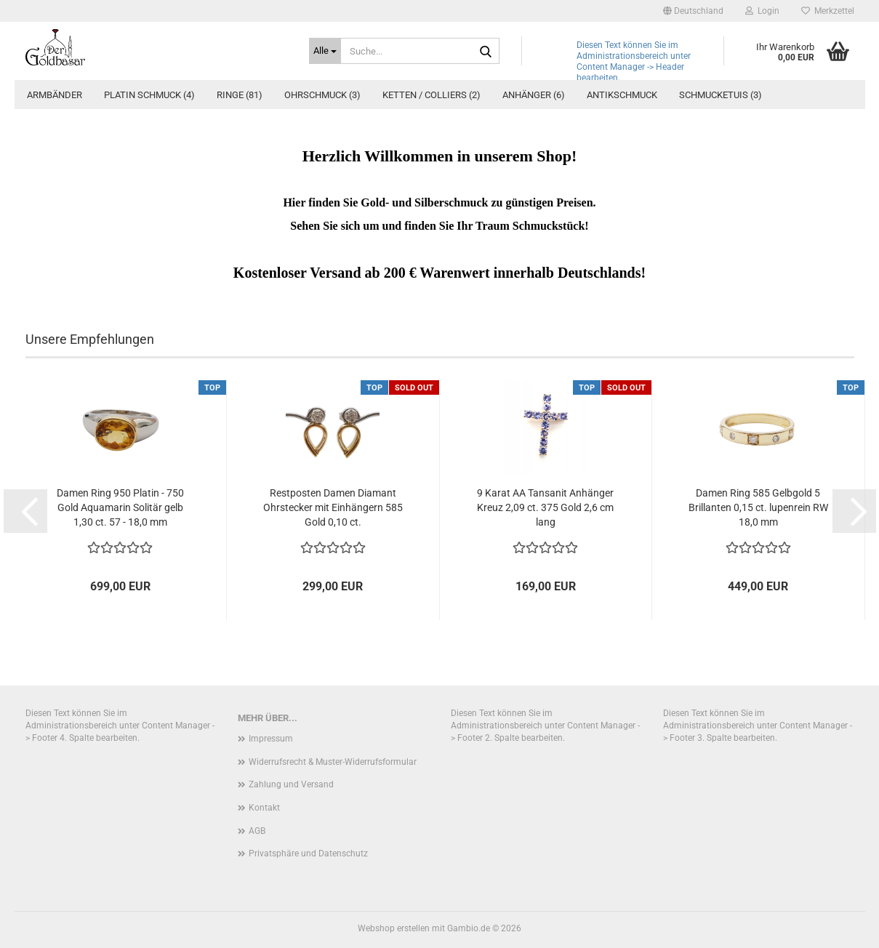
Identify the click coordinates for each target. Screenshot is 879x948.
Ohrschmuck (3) (322, 94)
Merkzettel (827, 11)
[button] (693, 11)
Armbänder (54, 94)
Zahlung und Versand (291, 784)
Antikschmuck (622, 94)
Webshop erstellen (394, 928)
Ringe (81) (239, 94)
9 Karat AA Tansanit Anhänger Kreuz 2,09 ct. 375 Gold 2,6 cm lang (545, 507)
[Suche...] (325, 51)
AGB (257, 831)
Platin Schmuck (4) (149, 94)
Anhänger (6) (533, 94)
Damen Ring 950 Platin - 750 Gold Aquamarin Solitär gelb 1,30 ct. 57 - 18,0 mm (120, 507)
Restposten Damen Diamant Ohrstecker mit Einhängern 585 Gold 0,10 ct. (333, 507)
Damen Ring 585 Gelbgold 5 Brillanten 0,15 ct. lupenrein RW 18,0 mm (758, 507)
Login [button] (762, 11)
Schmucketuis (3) (720, 94)
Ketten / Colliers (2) (431, 94)
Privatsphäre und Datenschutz (308, 853)
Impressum (271, 739)
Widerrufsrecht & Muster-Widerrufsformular (333, 762)
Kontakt (264, 808)
